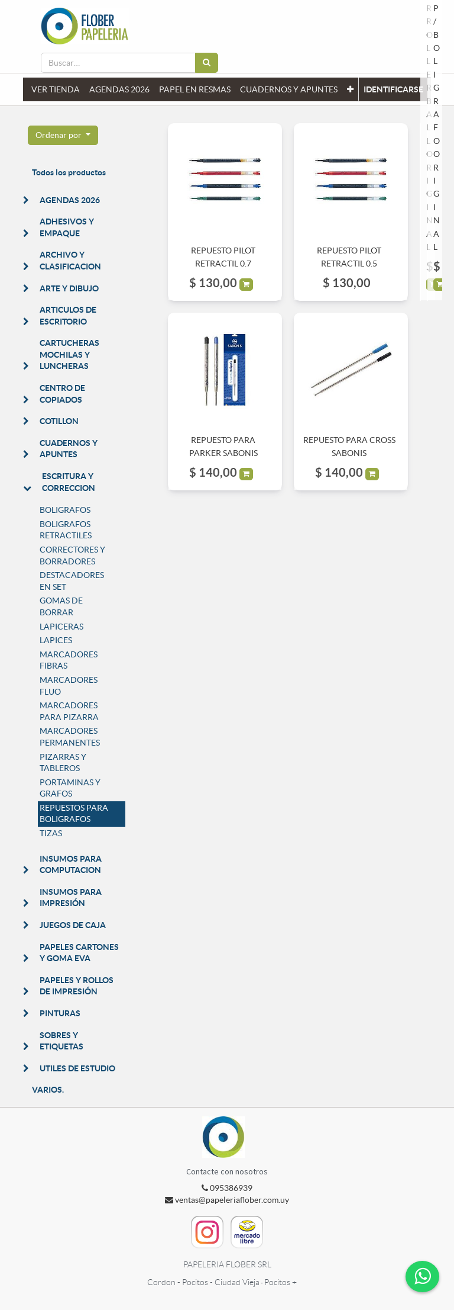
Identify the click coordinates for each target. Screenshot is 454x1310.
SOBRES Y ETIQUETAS (61, 1041)
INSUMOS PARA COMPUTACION (71, 864)
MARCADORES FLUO (69, 685)
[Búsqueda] (206, 63)
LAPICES (56, 640)
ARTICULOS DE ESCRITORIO (68, 315)
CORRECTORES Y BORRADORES (72, 555)
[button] (350, 89)
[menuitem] (56, 89)
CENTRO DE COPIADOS (62, 393)
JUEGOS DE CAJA (73, 925)
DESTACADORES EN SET (72, 581)
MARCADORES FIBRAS (69, 660)
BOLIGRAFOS (65, 510)
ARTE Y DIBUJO (69, 288)
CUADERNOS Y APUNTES (69, 449)
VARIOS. (48, 1089)
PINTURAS (60, 1013)
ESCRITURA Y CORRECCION (68, 482)
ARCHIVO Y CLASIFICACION (70, 260)
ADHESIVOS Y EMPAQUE (67, 227)
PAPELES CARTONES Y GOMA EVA (79, 953)
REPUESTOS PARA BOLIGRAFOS (74, 813)
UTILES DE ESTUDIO (77, 1068)
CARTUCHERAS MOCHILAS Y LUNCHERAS (69, 354)
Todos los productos (69, 172)
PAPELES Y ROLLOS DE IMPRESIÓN (77, 986)
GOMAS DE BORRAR (61, 606)
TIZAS (51, 833)
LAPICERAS (61, 626)
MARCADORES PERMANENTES (70, 736)
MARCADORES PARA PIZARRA (69, 711)
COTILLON (59, 421)
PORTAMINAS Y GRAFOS (70, 788)
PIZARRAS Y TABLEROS (63, 762)
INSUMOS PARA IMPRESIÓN (71, 897)
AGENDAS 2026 (70, 200)
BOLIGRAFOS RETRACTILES (66, 530)
